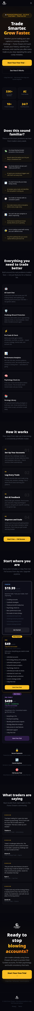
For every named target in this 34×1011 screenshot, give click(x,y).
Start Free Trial (17, 687)
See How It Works (17, 70)
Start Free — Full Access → (17, 539)
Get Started (17, 630)
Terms (20, 1006)
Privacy (14, 1006)
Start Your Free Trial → (17, 63)
